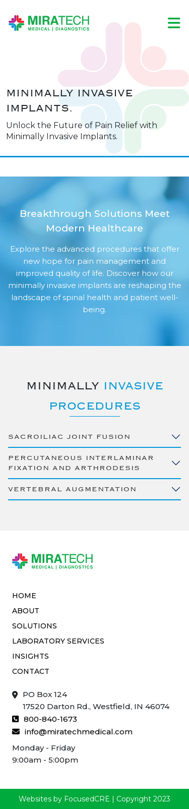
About (25, 610)
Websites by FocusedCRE (64, 798)
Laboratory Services (58, 641)
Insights (30, 656)
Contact (30, 671)
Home (24, 595)
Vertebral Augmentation (72, 489)
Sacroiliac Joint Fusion (69, 436)
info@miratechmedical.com (72, 730)
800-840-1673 (44, 718)
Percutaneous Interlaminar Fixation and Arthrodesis (81, 462)
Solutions (34, 625)
